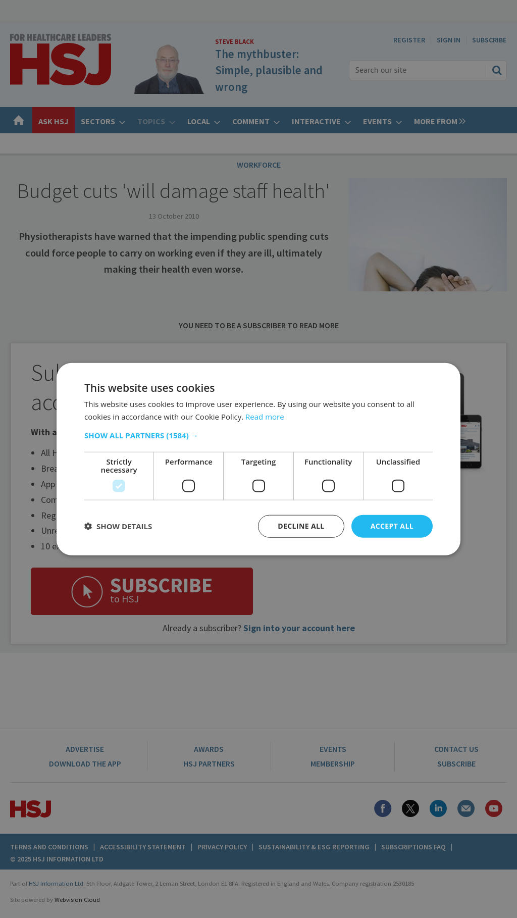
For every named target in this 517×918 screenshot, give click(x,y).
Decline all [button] (301, 526)
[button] (258, 435)
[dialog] (258, 459)
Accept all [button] (392, 526)
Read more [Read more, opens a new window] (264, 417)
